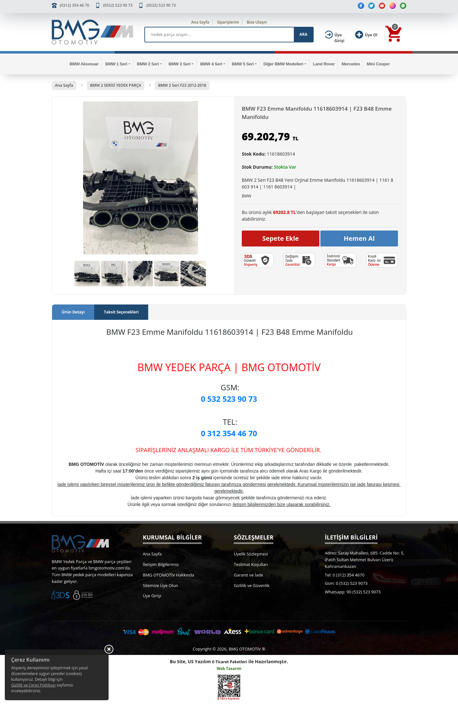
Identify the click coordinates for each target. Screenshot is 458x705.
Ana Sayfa (200, 22)
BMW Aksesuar (84, 64)
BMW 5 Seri (243, 64)
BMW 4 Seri (211, 64)
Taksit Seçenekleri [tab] (121, 312)
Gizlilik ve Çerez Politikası (33, 685)
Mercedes (350, 64)
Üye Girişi (152, 596)
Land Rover (324, 64)
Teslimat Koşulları (251, 564)
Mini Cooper (378, 64)
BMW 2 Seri (148, 64)
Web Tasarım (229, 668)
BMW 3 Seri (180, 64)
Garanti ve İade (248, 575)
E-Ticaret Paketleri (229, 662)
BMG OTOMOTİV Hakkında (168, 575)
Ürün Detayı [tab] (73, 312)
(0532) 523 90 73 (118, 5)
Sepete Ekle (280, 238)
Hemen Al (359, 238)
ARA (303, 34)
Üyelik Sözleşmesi (251, 554)
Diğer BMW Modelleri (283, 64)
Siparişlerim (228, 22)
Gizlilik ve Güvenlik (252, 585)
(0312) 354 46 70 (74, 5)
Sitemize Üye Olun (160, 585)
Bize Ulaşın (257, 22)
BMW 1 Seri (116, 64)
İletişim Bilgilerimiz (161, 564)
